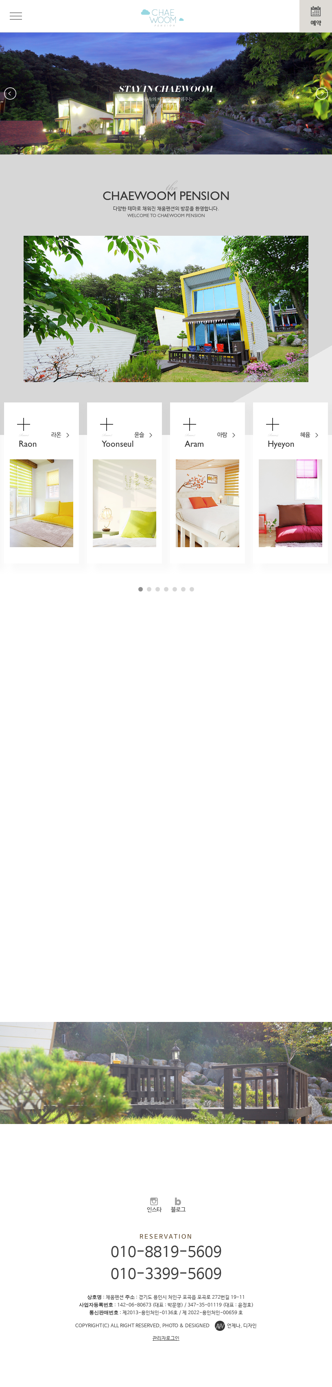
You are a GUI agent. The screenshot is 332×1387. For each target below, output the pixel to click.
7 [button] (192, 589)
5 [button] (175, 589)
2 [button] (149, 589)
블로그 (178, 1205)
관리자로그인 (166, 1338)
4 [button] (166, 589)
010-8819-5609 (166, 1252)
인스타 (154, 1205)
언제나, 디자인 (242, 1326)
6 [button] (183, 589)
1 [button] (140, 589)
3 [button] (157, 589)
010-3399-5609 (166, 1274)
